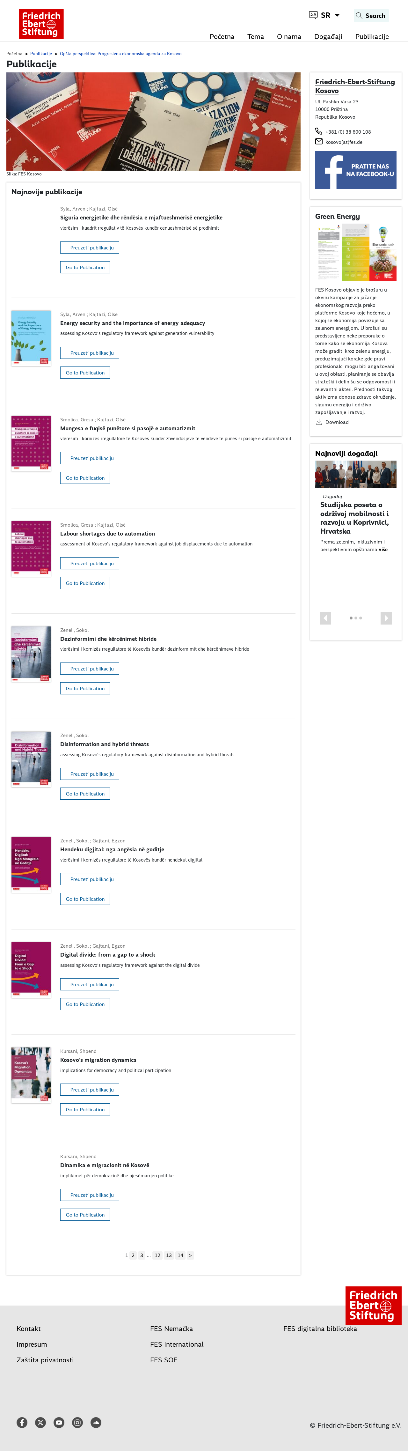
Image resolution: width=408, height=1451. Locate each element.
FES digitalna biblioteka (320, 1328)
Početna (222, 36)
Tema (255, 36)
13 (169, 1255)
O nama (289, 36)
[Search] (371, 15)
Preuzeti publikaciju (92, 247)
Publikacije (372, 36)
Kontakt (29, 1328)
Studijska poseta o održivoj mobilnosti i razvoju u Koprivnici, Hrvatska (354, 518)
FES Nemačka (171, 1328)
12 (157, 1255)
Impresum (32, 1344)
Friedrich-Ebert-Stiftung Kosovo (355, 86)
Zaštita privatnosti (45, 1360)
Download (337, 422)
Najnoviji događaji (346, 453)
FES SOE (164, 1360)
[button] (325, 618)
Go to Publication (85, 267)
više (383, 549)
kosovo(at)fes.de (343, 142)
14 (180, 1255)
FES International (177, 1344)
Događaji (328, 36)
